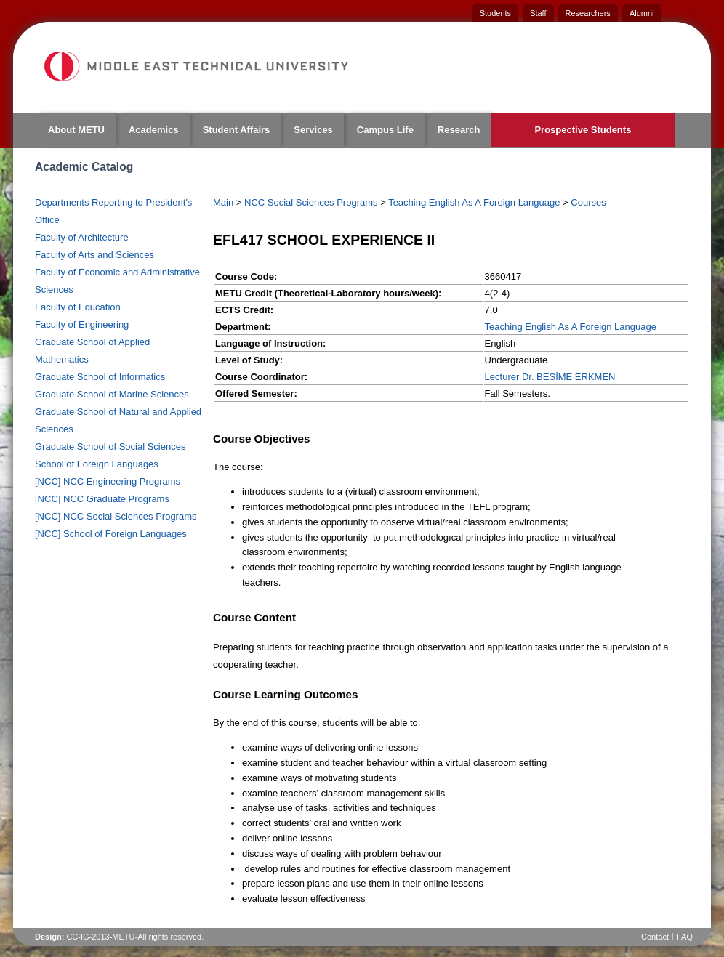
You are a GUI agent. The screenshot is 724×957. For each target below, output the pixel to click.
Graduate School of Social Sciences (110, 446)
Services (313, 129)
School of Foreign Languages (96, 464)
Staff (538, 13)
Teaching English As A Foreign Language (474, 202)
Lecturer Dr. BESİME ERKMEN (550, 376)
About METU (76, 129)
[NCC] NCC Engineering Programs (107, 481)
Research (459, 129)
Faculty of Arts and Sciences (94, 254)
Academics (154, 129)
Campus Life (385, 129)
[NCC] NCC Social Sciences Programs (116, 516)
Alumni (642, 13)
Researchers (588, 13)
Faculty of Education (78, 307)
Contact (655, 936)
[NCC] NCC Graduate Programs (102, 498)
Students (495, 13)
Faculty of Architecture (82, 237)
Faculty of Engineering (82, 324)
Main (223, 202)
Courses (588, 202)
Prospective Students (582, 129)
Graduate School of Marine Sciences (112, 394)
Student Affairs (236, 129)
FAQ (685, 936)
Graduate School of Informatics (100, 376)
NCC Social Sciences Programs (311, 202)
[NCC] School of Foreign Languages (111, 533)
